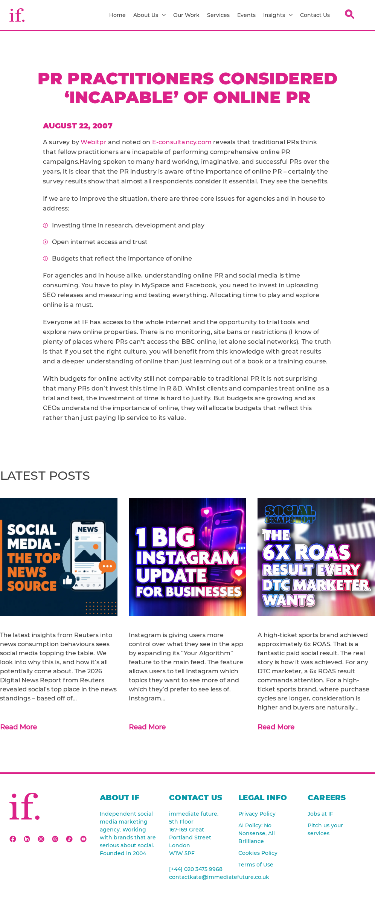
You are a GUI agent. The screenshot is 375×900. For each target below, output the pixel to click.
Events (246, 15)
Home (117, 15)
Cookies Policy (257, 853)
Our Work (186, 15)
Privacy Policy (257, 813)
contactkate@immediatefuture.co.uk (198, 877)
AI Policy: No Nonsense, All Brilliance (256, 833)
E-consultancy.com (182, 142)
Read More (18, 727)
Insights (278, 15)
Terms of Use (255, 864)
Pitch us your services (325, 829)
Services (218, 15)
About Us (149, 15)
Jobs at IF (320, 813)
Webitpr (93, 142)
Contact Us (315, 15)
